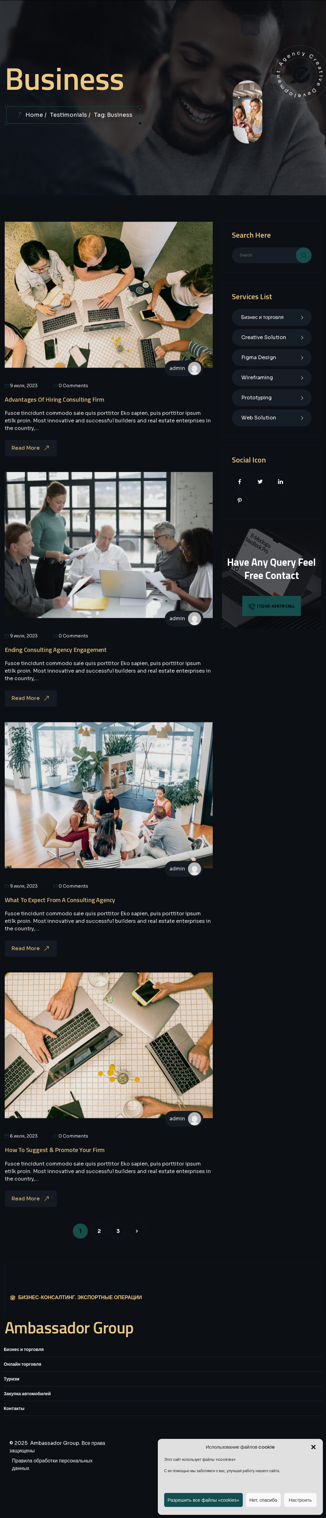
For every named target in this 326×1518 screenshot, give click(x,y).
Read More (30, 458)
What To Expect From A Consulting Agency (60, 910)
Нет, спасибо (263, 1500)
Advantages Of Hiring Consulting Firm (54, 409)
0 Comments (70, 395)
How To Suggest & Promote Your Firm (54, 1160)
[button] (313, 1447)
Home (34, 114)
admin (177, 378)
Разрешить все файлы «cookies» (203, 1500)
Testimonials (68, 114)
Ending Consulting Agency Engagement (56, 659)
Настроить (300, 1500)
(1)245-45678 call (272, 606)
